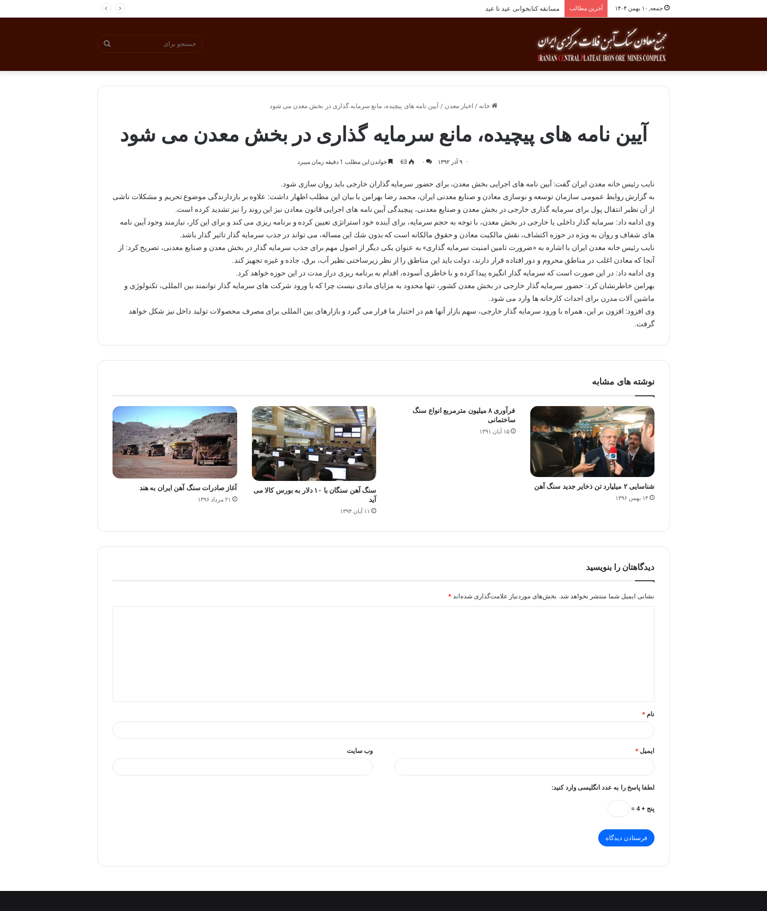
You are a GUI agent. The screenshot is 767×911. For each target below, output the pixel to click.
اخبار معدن (459, 106)
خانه (488, 106)
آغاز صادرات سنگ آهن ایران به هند (188, 488)
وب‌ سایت (360, 750)
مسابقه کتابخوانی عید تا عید (522, 8)
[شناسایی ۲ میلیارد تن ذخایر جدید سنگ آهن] (592, 442)
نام (648, 714)
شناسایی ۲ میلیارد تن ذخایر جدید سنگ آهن (594, 486)
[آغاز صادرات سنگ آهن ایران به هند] (175, 442)
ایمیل (644, 750)
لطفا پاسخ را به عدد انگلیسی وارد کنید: (603, 787)
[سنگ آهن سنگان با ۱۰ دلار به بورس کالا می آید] (314, 443)
